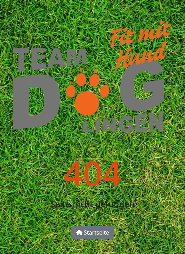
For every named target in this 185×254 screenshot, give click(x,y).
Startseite (92, 232)
